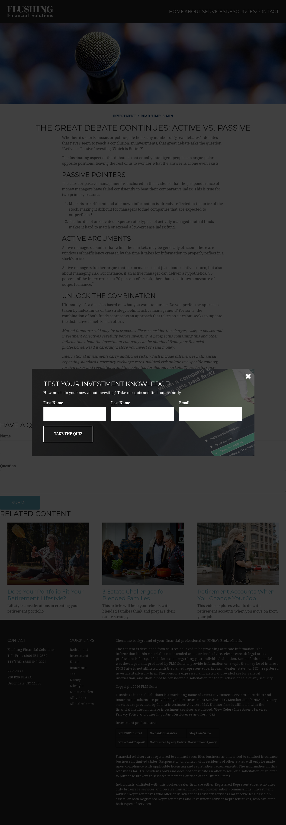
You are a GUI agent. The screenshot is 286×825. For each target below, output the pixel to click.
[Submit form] (68, 434)
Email (184, 403)
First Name (53, 403)
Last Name (120, 403)
